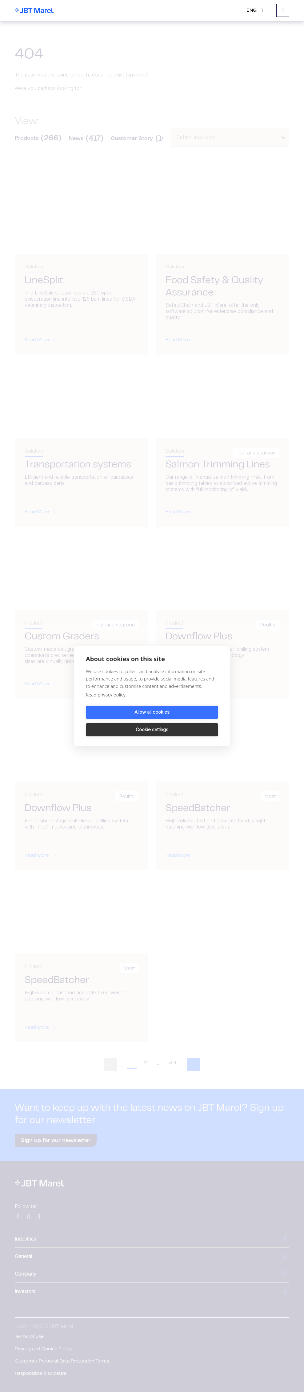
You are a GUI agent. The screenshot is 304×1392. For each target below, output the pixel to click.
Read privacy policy (106, 703)
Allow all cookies (117, 721)
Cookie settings (186, 721)
